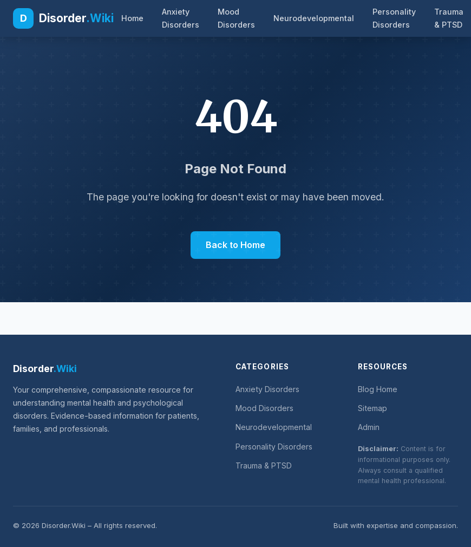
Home (132, 18)
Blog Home (377, 389)
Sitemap (372, 408)
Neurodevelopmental (313, 18)
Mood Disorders (236, 18)
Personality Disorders (394, 18)
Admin (369, 427)
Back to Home (235, 244)
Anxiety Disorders (180, 18)
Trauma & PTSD (448, 18)
